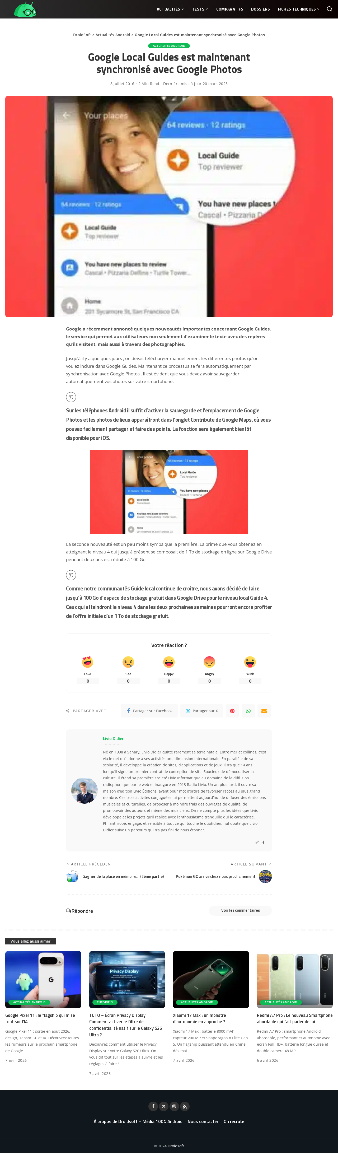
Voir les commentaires (236, 912)
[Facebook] (149, 712)
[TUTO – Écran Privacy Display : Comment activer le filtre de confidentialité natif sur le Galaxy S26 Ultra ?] (127, 981)
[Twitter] (201, 712)
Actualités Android (113, 34)
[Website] (257, 843)
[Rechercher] (329, 9)
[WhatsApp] (248, 712)
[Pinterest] (232, 712)
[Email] (264, 712)
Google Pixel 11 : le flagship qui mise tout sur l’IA (41, 1020)
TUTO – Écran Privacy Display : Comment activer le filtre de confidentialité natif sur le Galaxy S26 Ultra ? (126, 1027)
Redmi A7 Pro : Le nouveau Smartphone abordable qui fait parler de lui (293, 1023)
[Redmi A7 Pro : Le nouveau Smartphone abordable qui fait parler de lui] (295, 981)
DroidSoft (82, 34)
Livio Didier (113, 739)
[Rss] (185, 1108)
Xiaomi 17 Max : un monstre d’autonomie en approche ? (200, 1020)
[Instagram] (174, 1108)
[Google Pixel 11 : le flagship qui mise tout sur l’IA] (43, 981)
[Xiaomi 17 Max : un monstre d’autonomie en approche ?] (211, 981)
